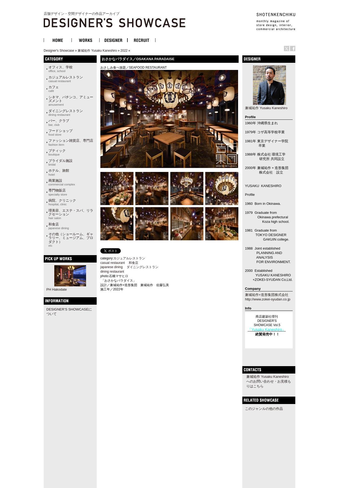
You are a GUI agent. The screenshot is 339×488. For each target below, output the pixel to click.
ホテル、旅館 (58, 172)
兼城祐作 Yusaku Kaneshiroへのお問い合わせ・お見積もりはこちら (268, 381)
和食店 (58, 226)
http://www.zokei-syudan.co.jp (267, 299)
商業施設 (61, 182)
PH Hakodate (56, 289)
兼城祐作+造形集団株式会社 (266, 295)
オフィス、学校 (60, 69)
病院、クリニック (62, 202)
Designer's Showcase (59, 50)
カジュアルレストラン (65, 79)
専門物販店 (57, 192)
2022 (124, 50)
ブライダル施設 (60, 162)
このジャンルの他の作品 (264, 409)
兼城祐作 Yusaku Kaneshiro (97, 50)
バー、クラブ (58, 122)
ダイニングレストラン (65, 112)
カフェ (53, 88)
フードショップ (60, 132)
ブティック (57, 152)
